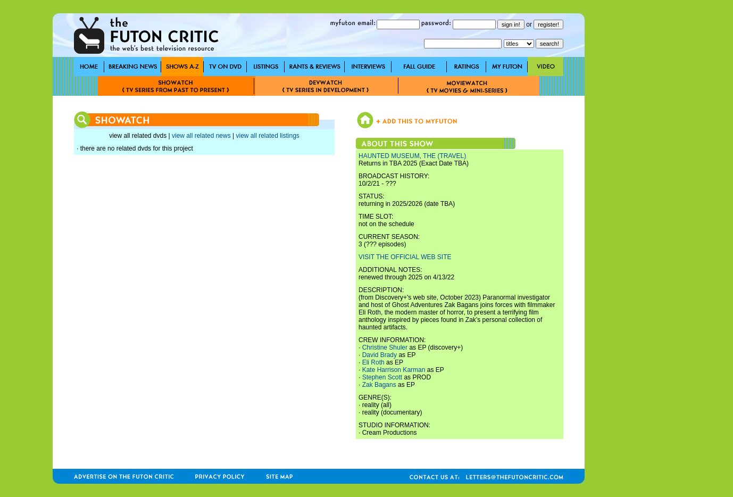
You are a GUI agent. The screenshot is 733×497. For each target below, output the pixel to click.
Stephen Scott (382, 377)
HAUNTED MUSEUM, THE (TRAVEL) (412, 156)
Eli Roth (373, 362)
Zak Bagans (379, 384)
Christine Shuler (384, 347)
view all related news (201, 135)
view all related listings (267, 135)
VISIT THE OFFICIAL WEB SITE (405, 257)
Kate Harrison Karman (394, 370)
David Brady (379, 355)
